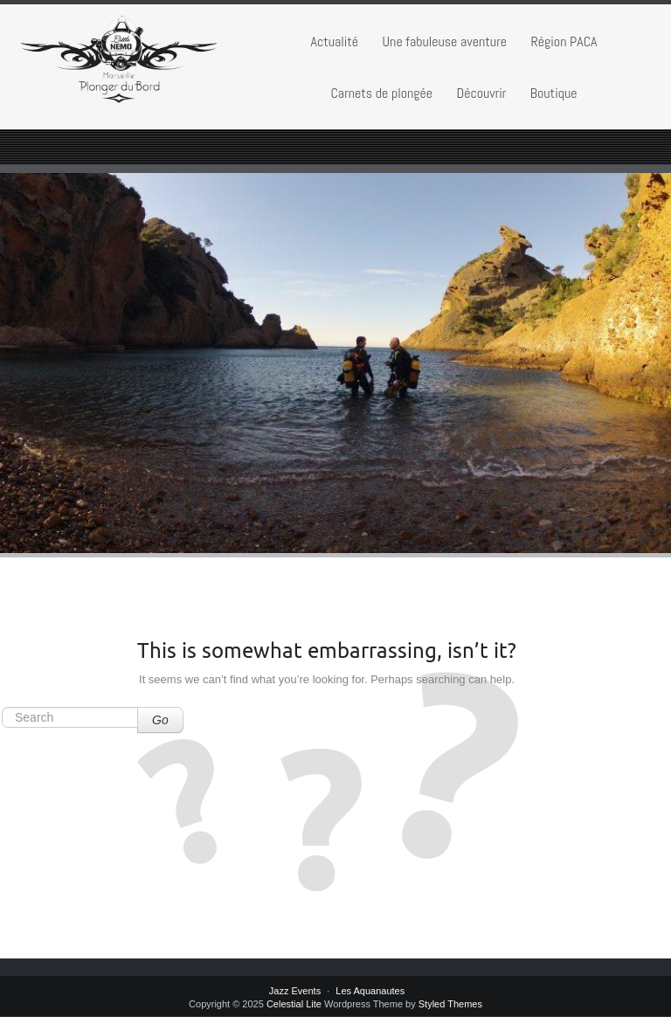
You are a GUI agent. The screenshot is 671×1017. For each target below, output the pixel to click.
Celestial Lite (294, 1004)
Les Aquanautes (370, 991)
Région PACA (563, 41)
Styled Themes (450, 1004)
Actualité (334, 41)
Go (160, 720)
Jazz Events (295, 991)
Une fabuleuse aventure (445, 41)
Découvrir (481, 93)
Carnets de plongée (381, 93)
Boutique (554, 93)
